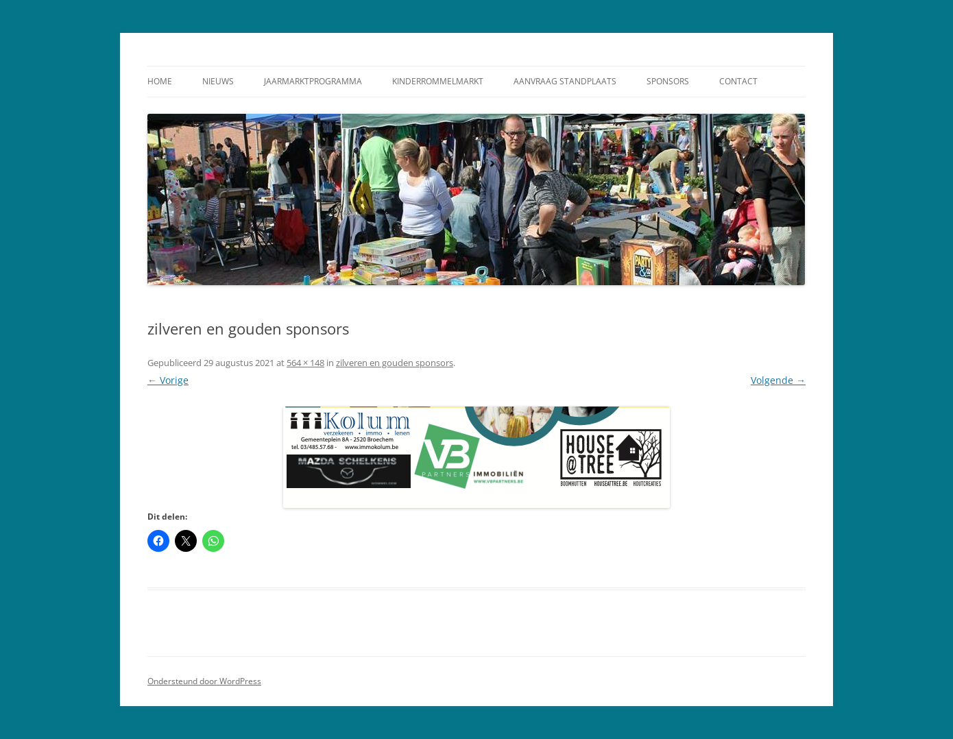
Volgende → (778, 380)
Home (159, 81)
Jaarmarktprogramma (313, 81)
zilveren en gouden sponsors (394, 362)
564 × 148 (305, 362)
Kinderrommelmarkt (437, 81)
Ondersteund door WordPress (204, 681)
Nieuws (218, 81)
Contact (738, 81)
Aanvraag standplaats (565, 81)
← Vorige (168, 380)
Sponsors (668, 81)
